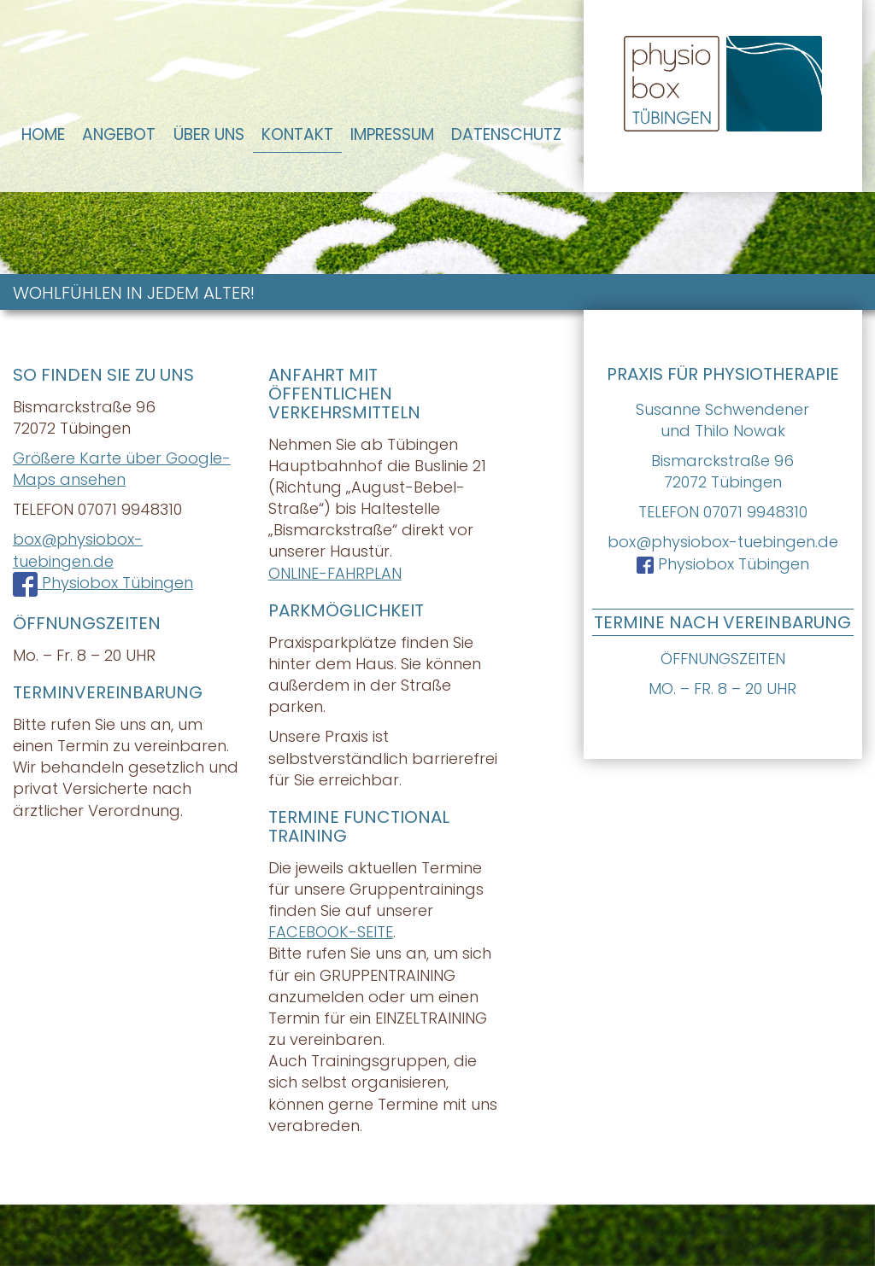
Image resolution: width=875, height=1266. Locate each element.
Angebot (119, 134)
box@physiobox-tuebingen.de (723, 541)
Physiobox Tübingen (723, 564)
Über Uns (208, 134)
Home (43, 134)
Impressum (392, 134)
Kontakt (297, 134)
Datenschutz (506, 134)
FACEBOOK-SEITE (330, 931)
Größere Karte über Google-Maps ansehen (122, 468)
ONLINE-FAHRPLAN (335, 573)
